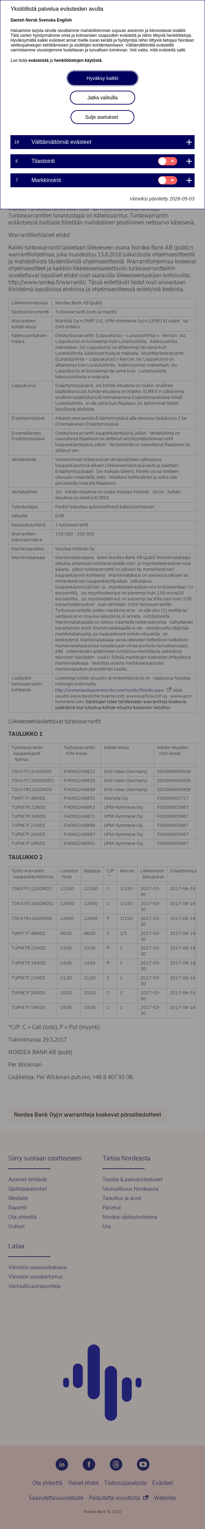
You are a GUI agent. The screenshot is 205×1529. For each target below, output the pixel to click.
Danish (17, 20)
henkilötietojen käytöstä (78, 60)
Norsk (32, 20)
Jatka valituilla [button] (102, 97)
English (64, 20)
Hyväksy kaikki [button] (102, 78)
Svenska (47, 20)
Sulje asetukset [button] (101, 117)
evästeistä (38, 60)
